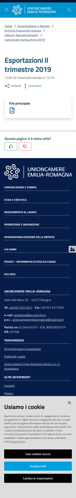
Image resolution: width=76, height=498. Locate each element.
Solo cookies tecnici (38, 454)
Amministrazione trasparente (22, 349)
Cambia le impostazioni (38, 478)
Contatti (9, 385)
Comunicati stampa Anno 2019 (25, 39)
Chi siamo (10, 249)
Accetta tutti (38, 466)
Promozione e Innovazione (21, 224)
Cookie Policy (18, 441)
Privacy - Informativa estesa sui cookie (30, 261)
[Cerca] (69, 10)
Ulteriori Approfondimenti (21, 35)
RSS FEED (10, 274)
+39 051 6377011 (20, 307)
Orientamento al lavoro (20, 212)
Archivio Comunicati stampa (23, 30)
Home (8, 26)
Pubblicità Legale (14, 356)
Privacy (8, 393)
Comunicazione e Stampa (33, 26)
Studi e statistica (15, 199)
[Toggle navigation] (6, 9)
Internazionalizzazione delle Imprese (29, 237)
